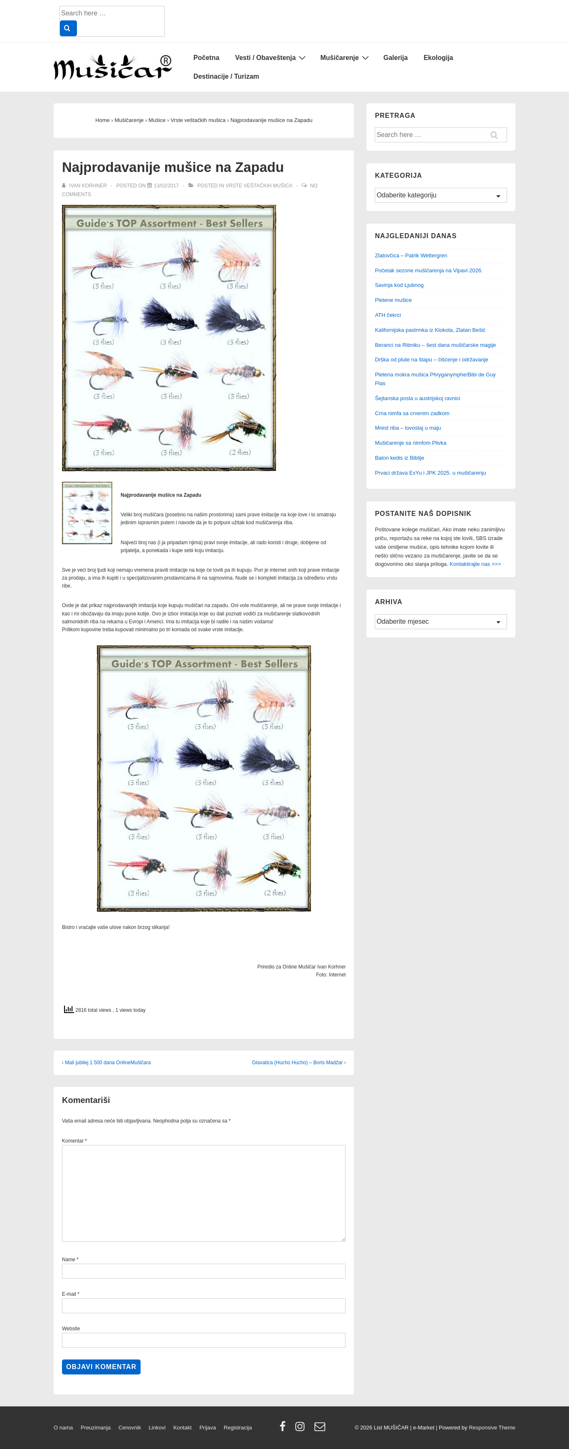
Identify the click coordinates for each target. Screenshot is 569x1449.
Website (71, 1329)
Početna (206, 57)
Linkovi (157, 1427)
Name (68, 1259)
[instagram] (301, 1429)
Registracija (238, 1427)
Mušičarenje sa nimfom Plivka (410, 443)
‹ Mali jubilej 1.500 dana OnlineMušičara (106, 1063)
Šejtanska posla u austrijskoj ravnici (417, 398)
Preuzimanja (96, 1427)
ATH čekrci (388, 315)
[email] (320, 1429)
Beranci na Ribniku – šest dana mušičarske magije (435, 345)
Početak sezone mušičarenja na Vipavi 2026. (428, 270)
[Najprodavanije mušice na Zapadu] (166, 186)
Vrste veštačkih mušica (258, 186)
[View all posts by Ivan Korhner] (85, 186)
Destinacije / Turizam (226, 76)
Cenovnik (130, 1427)
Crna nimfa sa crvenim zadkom (412, 413)
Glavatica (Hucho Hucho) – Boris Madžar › (299, 1063)
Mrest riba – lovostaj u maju (408, 428)
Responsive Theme (492, 1427)
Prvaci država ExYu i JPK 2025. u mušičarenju (430, 473)
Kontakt (182, 1427)
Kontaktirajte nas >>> (475, 564)
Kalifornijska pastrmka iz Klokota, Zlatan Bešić (430, 330)
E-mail (69, 1294)
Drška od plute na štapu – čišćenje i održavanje (431, 359)
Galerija (395, 57)
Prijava (207, 1427)
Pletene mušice (393, 300)
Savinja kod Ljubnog (399, 285)
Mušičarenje (345, 57)
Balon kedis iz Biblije (399, 458)
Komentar (74, 1141)
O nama (63, 1427)
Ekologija (438, 57)
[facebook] (284, 1429)
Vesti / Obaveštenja (271, 57)
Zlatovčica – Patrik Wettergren (411, 255)
